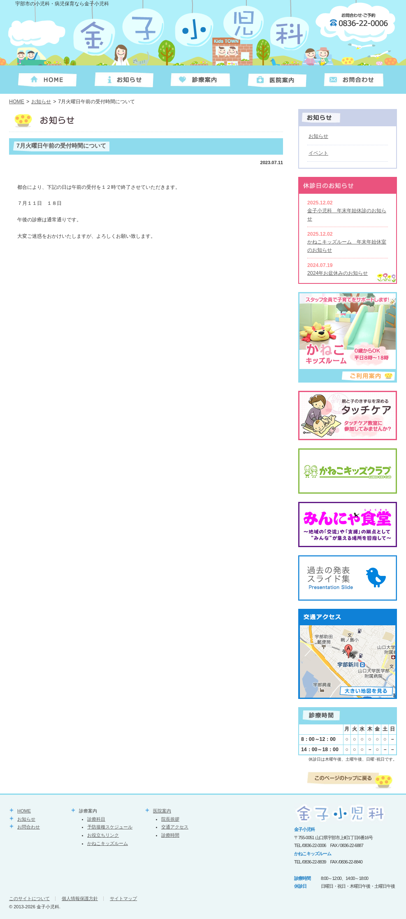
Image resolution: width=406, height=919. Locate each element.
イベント (318, 153)
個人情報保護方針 (80, 898)
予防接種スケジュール (109, 826)
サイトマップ (123, 898)
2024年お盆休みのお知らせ (337, 273)
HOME (16, 101)
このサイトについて (29, 898)
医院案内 (162, 810)
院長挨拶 (170, 819)
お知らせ (41, 101)
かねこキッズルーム (107, 843)
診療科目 (96, 819)
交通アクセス (174, 826)
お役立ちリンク (103, 835)
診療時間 (170, 835)
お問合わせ (28, 826)
